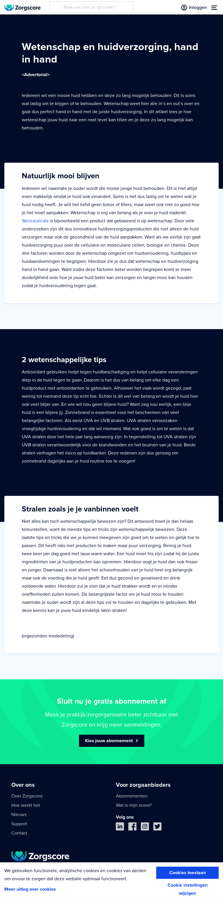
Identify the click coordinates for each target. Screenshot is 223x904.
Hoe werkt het (25, 805)
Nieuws (18, 814)
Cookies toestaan (187, 873)
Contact (19, 833)
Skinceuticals (35, 221)
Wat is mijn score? (134, 805)
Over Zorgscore (27, 796)
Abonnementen (132, 796)
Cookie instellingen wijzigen (188, 889)
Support (19, 824)
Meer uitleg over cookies (30, 889)
